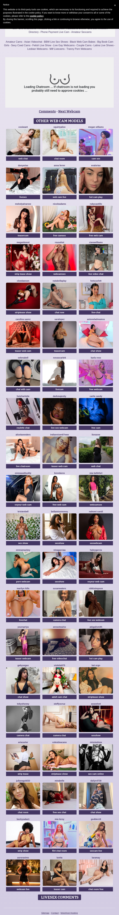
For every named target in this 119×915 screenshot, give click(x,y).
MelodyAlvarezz (23, 204)
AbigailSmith (96, 627)
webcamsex (59, 274)
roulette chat (23, 428)
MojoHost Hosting (69, 913)
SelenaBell (23, 357)
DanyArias (23, 165)
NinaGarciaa (59, 550)
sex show (23, 543)
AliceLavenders (23, 434)
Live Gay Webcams (64, 45)
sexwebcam (96, 543)
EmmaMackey (23, 550)
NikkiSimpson (96, 588)
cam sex (96, 158)
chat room (59, 158)
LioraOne (96, 434)
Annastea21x (59, 627)
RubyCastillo (96, 204)
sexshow (59, 543)
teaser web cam (23, 351)
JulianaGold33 (23, 780)
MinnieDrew (96, 742)
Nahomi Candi (96, 511)
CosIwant (23, 127)
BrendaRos (59, 473)
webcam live (23, 889)
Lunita (59, 857)
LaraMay (96, 857)
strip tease (23, 774)
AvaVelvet (96, 704)
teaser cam (59, 889)
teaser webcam (23, 658)
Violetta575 (59, 665)
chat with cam (23, 389)
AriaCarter (23, 742)
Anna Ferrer (59, 165)
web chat (23, 158)
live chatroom (23, 466)
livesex (23, 197)
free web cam (96, 235)
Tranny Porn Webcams (79, 49)
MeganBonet (23, 242)
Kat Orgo (96, 665)
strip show (23, 851)
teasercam (23, 235)
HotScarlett (95, 281)
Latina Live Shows (103, 45)
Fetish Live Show (41, 45)
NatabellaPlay (59, 281)
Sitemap (45, 913)
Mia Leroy (59, 819)
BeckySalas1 (23, 819)
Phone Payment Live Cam (55, 32)
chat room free (95, 889)
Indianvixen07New (59, 434)
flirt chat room (59, 851)
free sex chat (59, 812)
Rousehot (59, 242)
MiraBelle (59, 780)
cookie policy (37, 16)
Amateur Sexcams (81, 32)
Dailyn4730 (95, 780)
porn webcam (23, 581)
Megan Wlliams (96, 127)
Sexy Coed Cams (21, 45)
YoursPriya (23, 627)
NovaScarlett (59, 357)
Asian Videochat (33, 41)
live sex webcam (59, 428)
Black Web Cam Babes (82, 41)
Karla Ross (96, 357)
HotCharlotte (23, 396)
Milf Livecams (57, 49)
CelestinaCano (59, 742)
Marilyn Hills (23, 588)
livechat (23, 620)
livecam (59, 389)
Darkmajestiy (59, 396)
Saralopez (60, 319)
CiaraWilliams (96, 242)
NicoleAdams (59, 204)
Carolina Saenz (23, 319)
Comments (47, 111)
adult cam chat (59, 697)
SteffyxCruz (59, 704)
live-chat (96, 312)
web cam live (59, 197)
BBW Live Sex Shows (56, 41)
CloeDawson (23, 281)
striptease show (23, 312)
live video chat (95, 274)
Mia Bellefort (95, 473)
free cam (95, 428)
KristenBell (23, 511)
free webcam (96, 389)
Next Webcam (69, 111)
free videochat (59, 658)
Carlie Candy (96, 396)
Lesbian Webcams (37, 49)
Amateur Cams (14, 41)
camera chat (59, 620)
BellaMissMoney (59, 511)
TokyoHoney (23, 704)
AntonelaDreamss (96, 319)
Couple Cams (84, 45)
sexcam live (96, 851)
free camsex (59, 235)
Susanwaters (59, 588)
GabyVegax (23, 665)
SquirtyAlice (59, 127)
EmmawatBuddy (23, 473)
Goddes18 (96, 819)
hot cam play (96, 197)
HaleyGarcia (96, 550)
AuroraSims (23, 857)
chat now (59, 312)
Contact (55, 913)
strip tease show (23, 274)
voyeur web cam (23, 504)
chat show (96, 351)
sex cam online (96, 774)
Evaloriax (96, 165)
